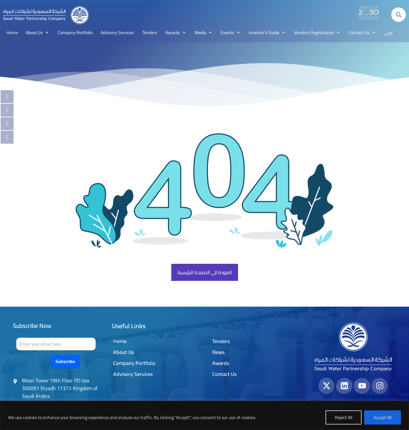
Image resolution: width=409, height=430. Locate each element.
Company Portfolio (75, 32)
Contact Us (362, 32)
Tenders (149, 32)
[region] (204, 415)
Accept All (383, 417)
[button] (398, 14)
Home (12, 32)
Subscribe (65, 361)
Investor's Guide (267, 32)
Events (231, 32)
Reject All (343, 417)
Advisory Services (117, 32)
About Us (37, 32)
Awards (175, 32)
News (218, 352)
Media (204, 32)
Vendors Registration (317, 32)
